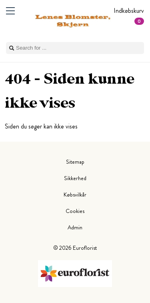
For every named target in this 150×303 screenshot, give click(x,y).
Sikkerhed (75, 178)
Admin (75, 227)
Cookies (75, 211)
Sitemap (75, 162)
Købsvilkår (75, 195)
